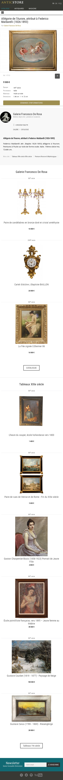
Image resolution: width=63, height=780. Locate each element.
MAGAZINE (32, 8)
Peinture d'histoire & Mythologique (45, 156)
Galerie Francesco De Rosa (27, 114)
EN (56, 3)
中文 (60, 3)
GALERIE (15, 130)
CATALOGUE (5, 8)
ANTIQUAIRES (19, 8)
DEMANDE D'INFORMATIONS (31, 102)
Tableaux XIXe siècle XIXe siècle (22, 156)
